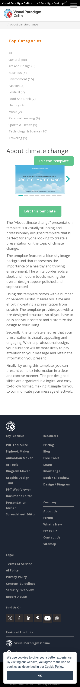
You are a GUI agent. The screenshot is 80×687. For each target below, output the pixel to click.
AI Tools (12, 465)
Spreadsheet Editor (21, 514)
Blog (46, 451)
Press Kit (50, 531)
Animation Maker (19, 458)
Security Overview (20, 590)
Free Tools (51, 458)
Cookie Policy (54, 667)
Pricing (48, 445)
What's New (52, 524)
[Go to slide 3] (32, 195)
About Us (50, 511)
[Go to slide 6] (48, 195)
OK (40, 675)
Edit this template (40, 211)
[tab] (40, 41)
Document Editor (19, 496)
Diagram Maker (18, 471)
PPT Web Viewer (18, 489)
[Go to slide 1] (21, 195)
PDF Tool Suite (17, 445)
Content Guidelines (20, 584)
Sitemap (49, 544)
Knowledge (51, 471)
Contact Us (51, 537)
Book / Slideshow (56, 478)
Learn (47, 465)
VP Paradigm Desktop (52, 3)
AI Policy (12, 570)
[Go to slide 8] (59, 195)
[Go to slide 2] (26, 195)
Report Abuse (16, 597)
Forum (48, 518)
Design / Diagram (56, 484)
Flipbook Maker (17, 451)
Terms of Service (19, 564)
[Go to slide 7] (54, 195)
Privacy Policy (16, 577)
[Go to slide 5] (43, 195)
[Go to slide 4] (37, 195)
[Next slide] (67, 179)
